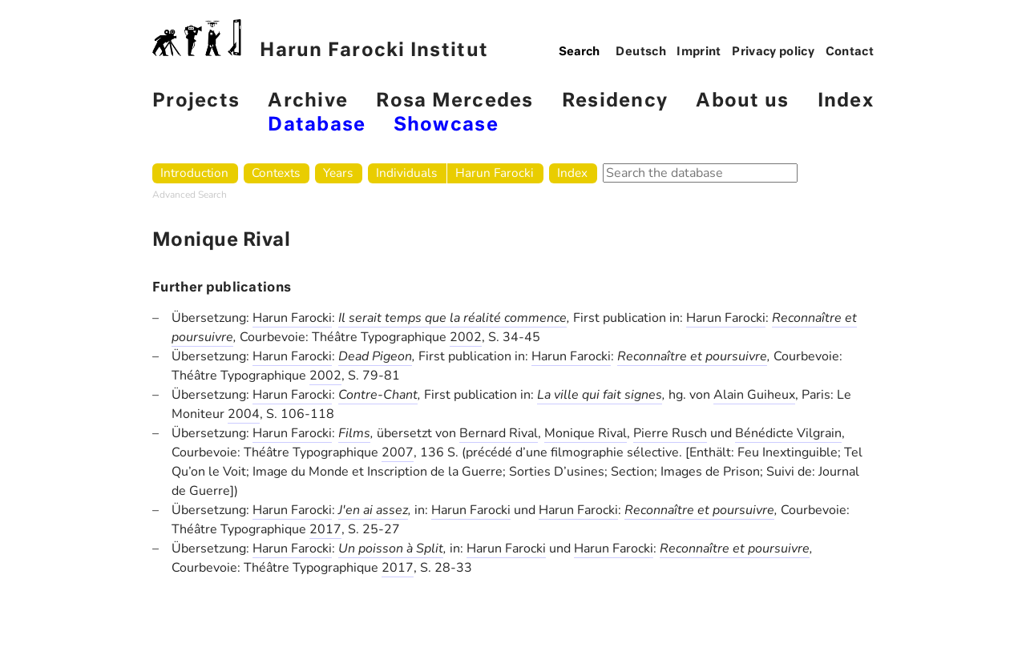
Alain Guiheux (754, 395)
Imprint (699, 52)
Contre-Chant (378, 395)
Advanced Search (189, 194)
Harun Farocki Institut (320, 39)
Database (317, 125)
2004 (244, 414)
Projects (196, 101)
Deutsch (641, 52)
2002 (466, 337)
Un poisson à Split (390, 548)
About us (742, 101)
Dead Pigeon (375, 356)
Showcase (446, 125)
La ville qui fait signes (599, 395)
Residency (615, 101)
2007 (398, 452)
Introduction (194, 172)
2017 (325, 529)
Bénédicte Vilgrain (788, 433)
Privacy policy (773, 52)
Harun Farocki (494, 172)
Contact (850, 52)
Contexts (276, 172)
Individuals (406, 172)
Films (354, 433)
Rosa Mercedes (454, 101)
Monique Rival (585, 433)
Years (338, 172)
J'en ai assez (373, 510)
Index (846, 101)
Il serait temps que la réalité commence (452, 318)
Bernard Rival (498, 433)
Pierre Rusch (670, 433)
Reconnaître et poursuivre (692, 356)
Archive (308, 101)
